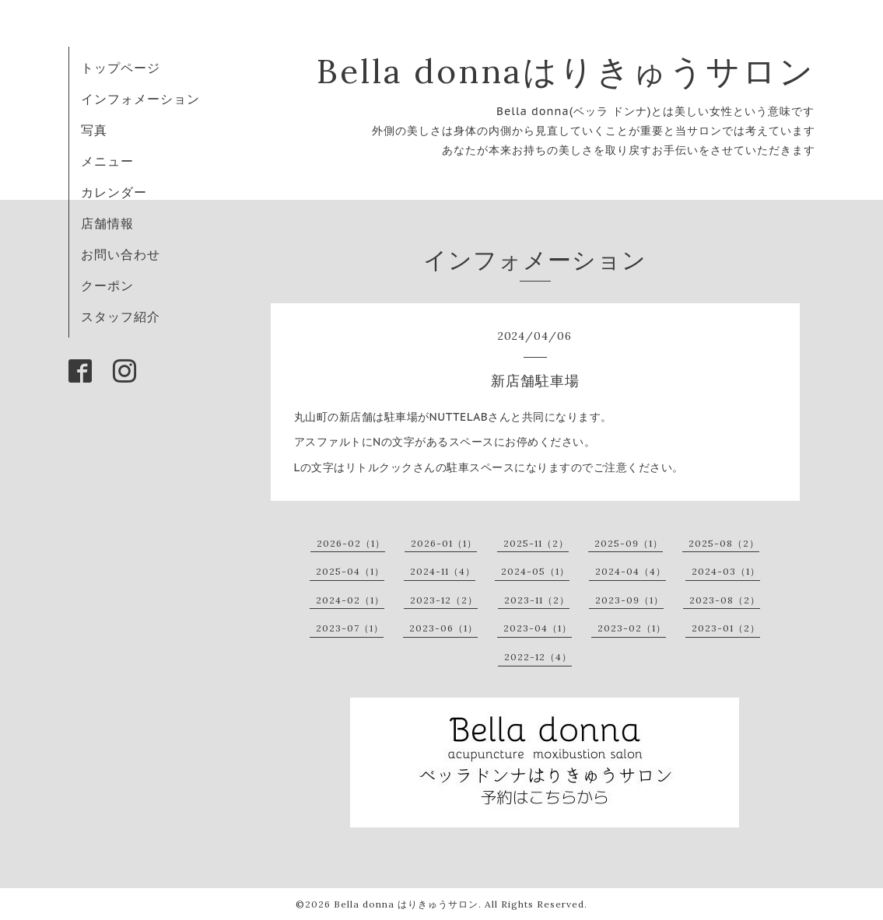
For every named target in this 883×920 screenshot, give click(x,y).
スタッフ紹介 (120, 316)
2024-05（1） (535, 571)
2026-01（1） (444, 543)
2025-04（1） (350, 571)
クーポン (107, 285)
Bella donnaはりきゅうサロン (566, 71)
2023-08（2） (724, 600)
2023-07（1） (350, 628)
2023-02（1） (631, 628)
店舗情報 (107, 223)
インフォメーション (140, 99)
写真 (94, 130)
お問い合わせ (120, 254)
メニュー (107, 161)
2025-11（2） (536, 543)
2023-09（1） (629, 600)
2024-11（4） (442, 571)
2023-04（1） (537, 628)
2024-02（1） (350, 600)
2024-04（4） (630, 571)
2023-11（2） (536, 600)
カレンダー (114, 192)
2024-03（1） (726, 571)
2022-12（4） (538, 657)
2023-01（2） (726, 628)
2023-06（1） (443, 628)
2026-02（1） (351, 543)
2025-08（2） (724, 543)
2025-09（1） (628, 543)
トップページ (120, 67)
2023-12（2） (444, 600)
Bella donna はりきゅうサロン (406, 904)
